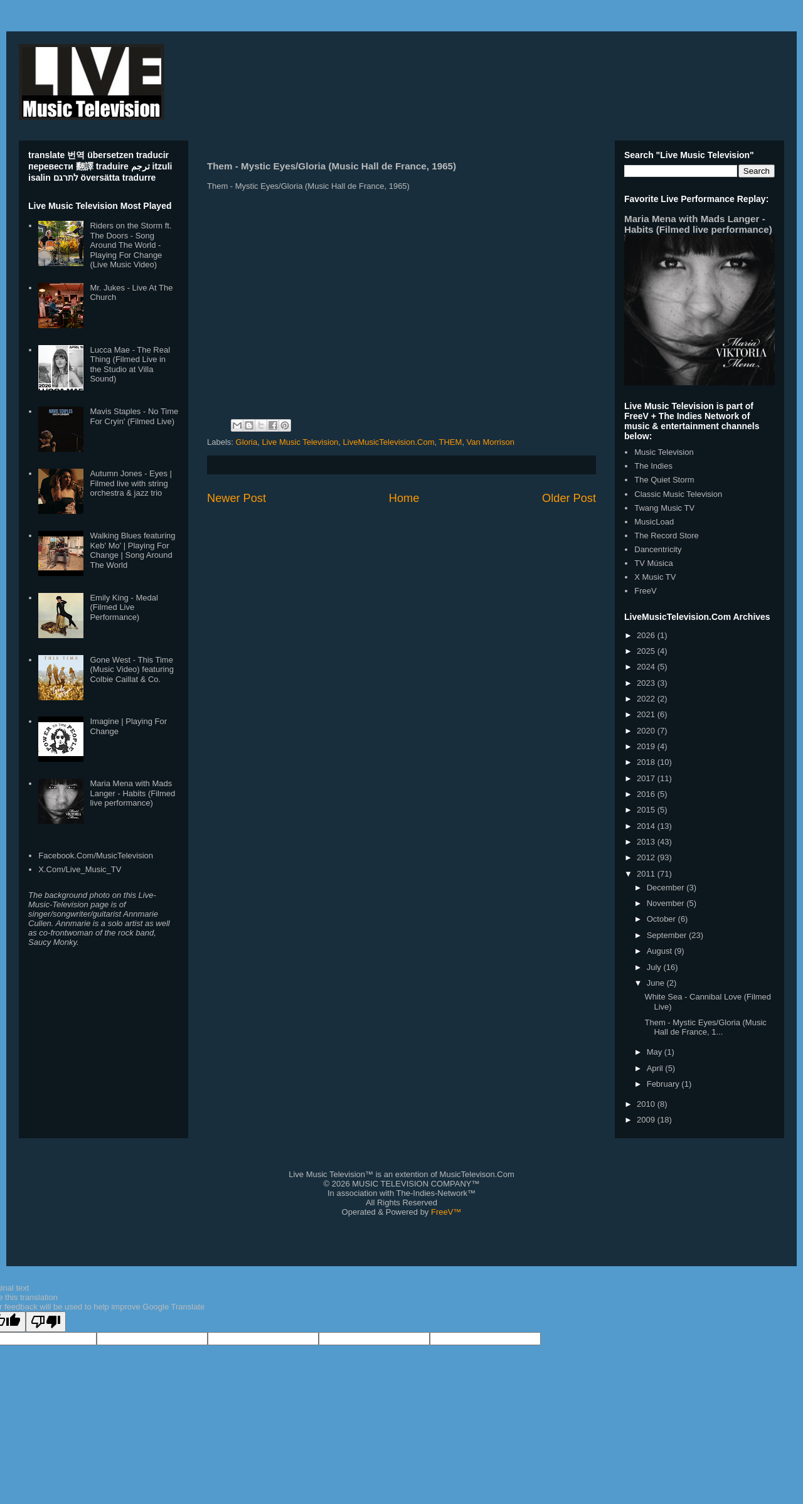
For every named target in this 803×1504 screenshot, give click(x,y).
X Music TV (655, 577)
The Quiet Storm (664, 479)
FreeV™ (446, 1212)
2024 (647, 666)
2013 (647, 841)
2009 (647, 1119)
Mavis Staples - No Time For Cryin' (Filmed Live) (134, 416)
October (662, 919)
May (655, 1052)
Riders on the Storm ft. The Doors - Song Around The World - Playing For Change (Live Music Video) (130, 245)
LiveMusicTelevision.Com (389, 442)
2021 (647, 714)
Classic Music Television (678, 494)
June (657, 983)
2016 (647, 794)
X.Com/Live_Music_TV (79, 869)
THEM (450, 442)
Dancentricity (657, 549)
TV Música (653, 563)
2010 (647, 1104)
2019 (647, 746)
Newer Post (236, 498)
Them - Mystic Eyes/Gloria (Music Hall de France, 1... (705, 1027)
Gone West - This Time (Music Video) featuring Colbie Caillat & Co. (131, 669)
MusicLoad (654, 521)
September (668, 935)
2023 (647, 683)
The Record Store (666, 535)
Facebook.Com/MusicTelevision (95, 855)
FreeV (645, 590)
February (664, 1084)
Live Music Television (300, 442)
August (660, 951)
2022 (647, 698)
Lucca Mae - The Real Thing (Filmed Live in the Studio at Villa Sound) (130, 364)
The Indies (653, 466)
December (667, 887)
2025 (647, 651)
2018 (647, 762)
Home (404, 498)
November (667, 903)
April (656, 1068)
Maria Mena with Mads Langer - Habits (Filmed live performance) (132, 793)
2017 (647, 778)
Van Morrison (490, 442)
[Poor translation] (46, 1321)
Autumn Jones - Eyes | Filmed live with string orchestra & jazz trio (131, 483)
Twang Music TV (664, 508)
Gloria (247, 442)
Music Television (663, 452)
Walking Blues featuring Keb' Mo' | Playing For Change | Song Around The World (132, 550)
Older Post (569, 498)
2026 (647, 635)
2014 (647, 826)
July (655, 967)
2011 (647, 873)
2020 (647, 730)
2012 (647, 857)
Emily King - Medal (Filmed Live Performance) (123, 607)
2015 (647, 809)
